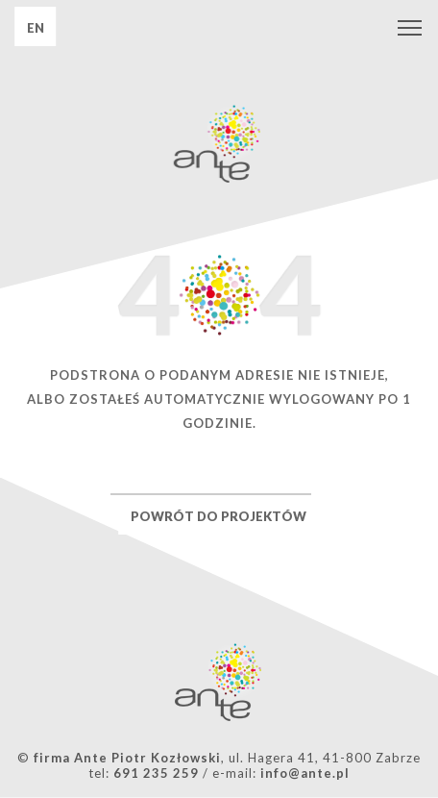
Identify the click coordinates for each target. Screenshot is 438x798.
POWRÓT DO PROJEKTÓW (218, 516)
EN (35, 28)
